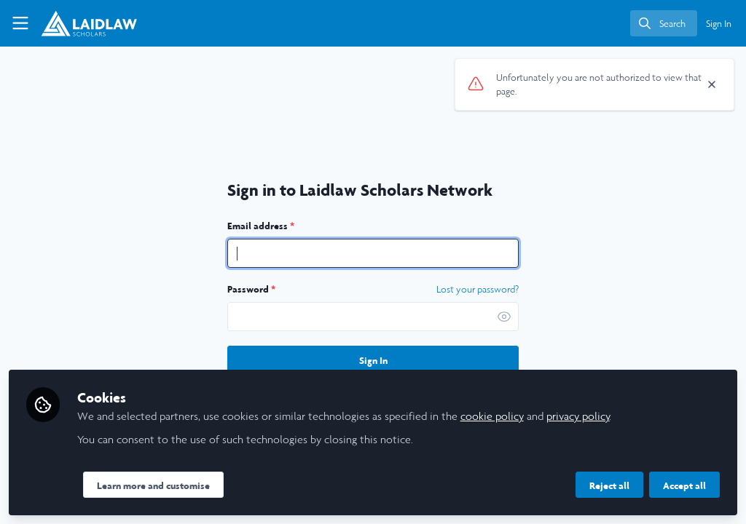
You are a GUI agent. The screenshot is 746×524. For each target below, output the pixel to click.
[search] (663, 23)
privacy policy (578, 416)
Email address (260, 225)
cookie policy (492, 416)
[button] (504, 316)
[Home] (80, 23)
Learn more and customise (153, 485)
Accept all (684, 485)
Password (251, 288)
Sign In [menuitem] (718, 23)
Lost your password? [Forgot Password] (477, 290)
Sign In (373, 360)
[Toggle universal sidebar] (20, 23)
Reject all (609, 485)
